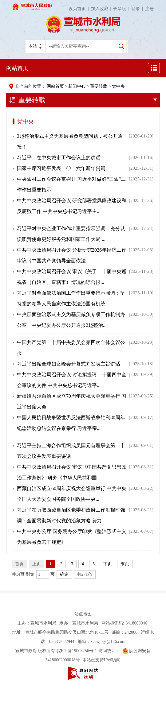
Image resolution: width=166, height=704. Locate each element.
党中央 (118, 86)
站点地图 (83, 614)
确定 (64, 574)
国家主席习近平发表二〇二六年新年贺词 (61, 168)
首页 (19, 564)
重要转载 (98, 86)
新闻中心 (76, 86)
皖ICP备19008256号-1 (77, 650)
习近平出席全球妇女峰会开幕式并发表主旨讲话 (68, 363)
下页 (107, 564)
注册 (149, 8)
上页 (36, 564)
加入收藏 (102, 8)
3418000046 (136, 623)
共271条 (84, 574)
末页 (125, 564)
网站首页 (17, 68)
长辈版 (122, 8)
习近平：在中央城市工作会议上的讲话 (59, 157)
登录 (138, 8)
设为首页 (80, 8)
